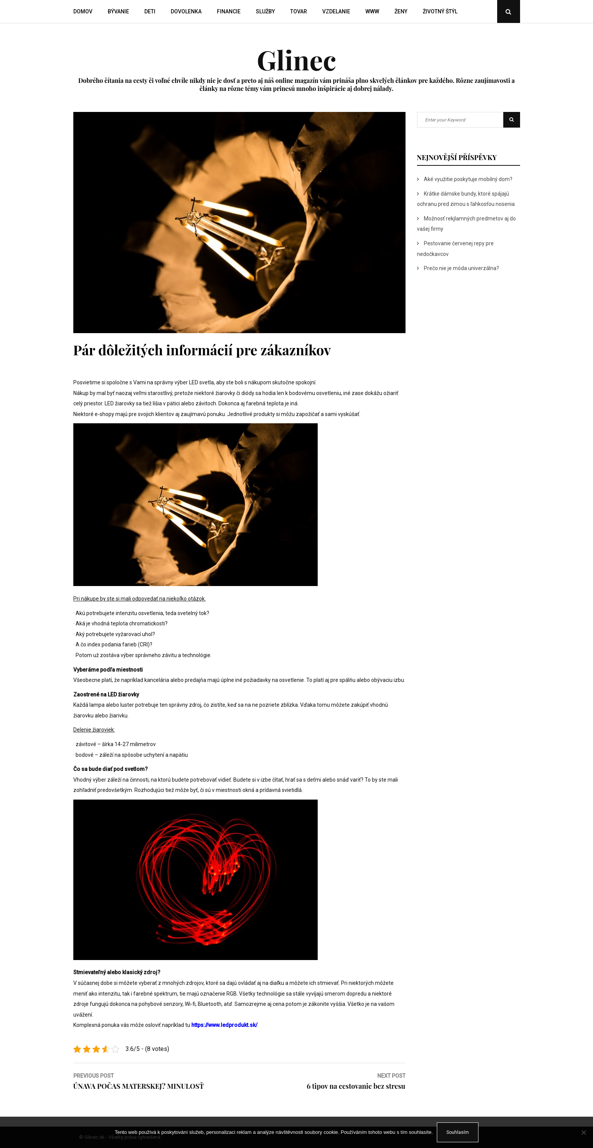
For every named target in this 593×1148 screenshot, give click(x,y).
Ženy (400, 11)
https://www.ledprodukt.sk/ (224, 1025)
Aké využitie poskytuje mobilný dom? (468, 179)
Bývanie (118, 11)
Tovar (298, 11)
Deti (149, 11)
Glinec (296, 59)
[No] (583, 1132)
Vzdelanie (336, 11)
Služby (265, 11)
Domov (82, 11)
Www (372, 11)
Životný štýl (440, 11)
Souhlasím (457, 1132)
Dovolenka (186, 11)
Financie (229, 11)
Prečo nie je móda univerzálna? (461, 268)
